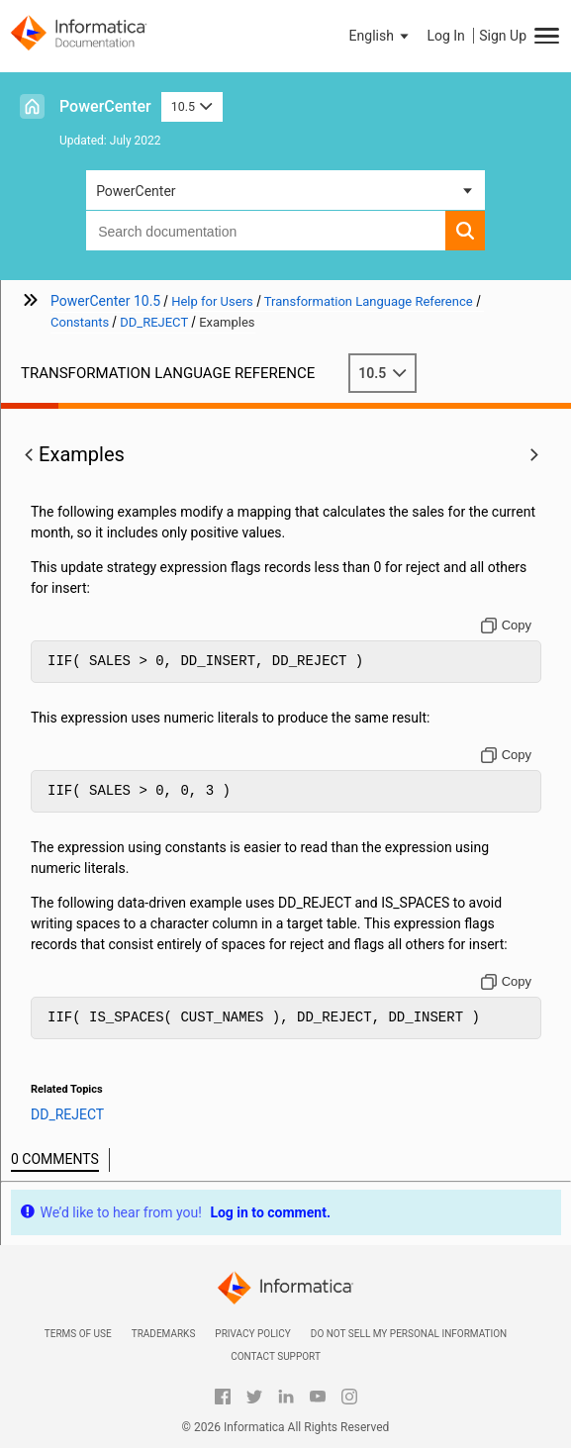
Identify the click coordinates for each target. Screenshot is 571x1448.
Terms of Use (78, 1333)
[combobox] (265, 230)
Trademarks (164, 1333)
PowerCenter (105, 106)
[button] (381, 36)
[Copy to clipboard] (506, 625)
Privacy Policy (252, 1333)
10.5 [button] (192, 106)
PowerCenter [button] (135, 191)
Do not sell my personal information (409, 1333)
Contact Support (276, 1356)
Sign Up (502, 36)
